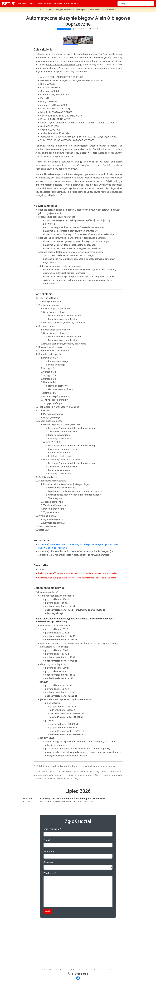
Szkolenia (22, 3)
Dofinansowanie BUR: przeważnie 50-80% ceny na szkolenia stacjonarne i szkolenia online (77, 626)
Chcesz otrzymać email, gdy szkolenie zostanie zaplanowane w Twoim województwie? (78, 9)
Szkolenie (49, 910)
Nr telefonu (49, 899)
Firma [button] (73, 3)
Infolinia (47, 3)
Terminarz (57, 3)
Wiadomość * (51, 921)
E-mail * (48, 887)
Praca (66, 3)
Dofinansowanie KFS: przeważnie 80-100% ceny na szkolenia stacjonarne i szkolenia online (77, 621)
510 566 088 (78, 974)
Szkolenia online (35, 3)
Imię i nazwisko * (52, 876)
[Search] (135, 3)
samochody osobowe (64, 29)
